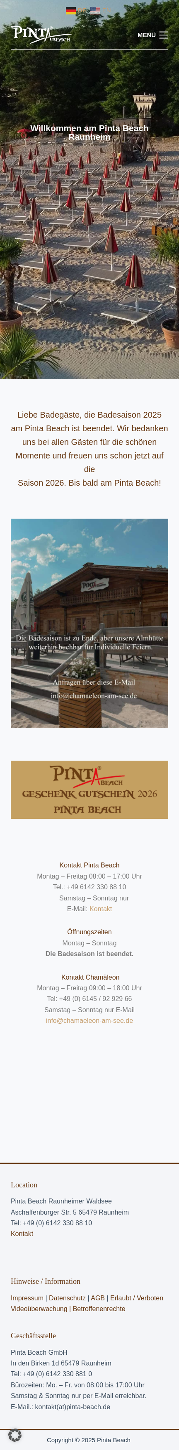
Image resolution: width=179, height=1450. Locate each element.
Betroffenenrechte (99, 1308)
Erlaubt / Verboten (136, 1298)
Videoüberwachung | (42, 1308)
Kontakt (101, 908)
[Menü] (153, 35)
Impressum (27, 1298)
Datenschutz (67, 1298)
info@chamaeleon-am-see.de (89, 1020)
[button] (15, 1435)
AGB (98, 1298)
